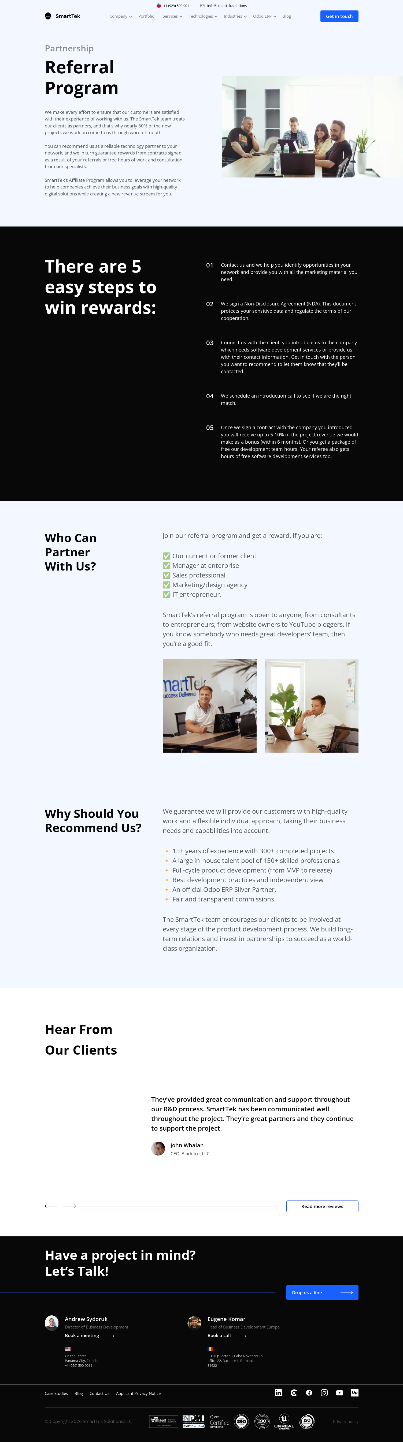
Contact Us (99, 1393)
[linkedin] (278, 1393)
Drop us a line (322, 1292)
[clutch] (293, 1393)
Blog (287, 16)
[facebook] (309, 1393)
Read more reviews (322, 1206)
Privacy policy (345, 1421)
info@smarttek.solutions (227, 5)
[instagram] (324, 1393)
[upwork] (354, 1393)
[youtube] (339, 1393)
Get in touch (339, 16)
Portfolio (146, 16)
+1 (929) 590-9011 (177, 5)
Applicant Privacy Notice (138, 1393)
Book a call (227, 1335)
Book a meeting (89, 1335)
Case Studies (56, 1393)
